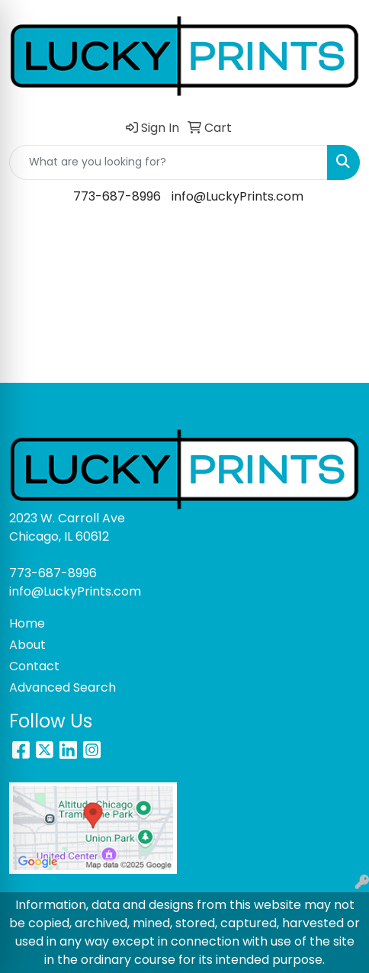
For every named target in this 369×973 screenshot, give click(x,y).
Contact (34, 666)
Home (27, 623)
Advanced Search (62, 687)
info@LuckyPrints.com (237, 196)
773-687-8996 (117, 196)
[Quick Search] (168, 162)
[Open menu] (338, 240)
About (27, 644)
